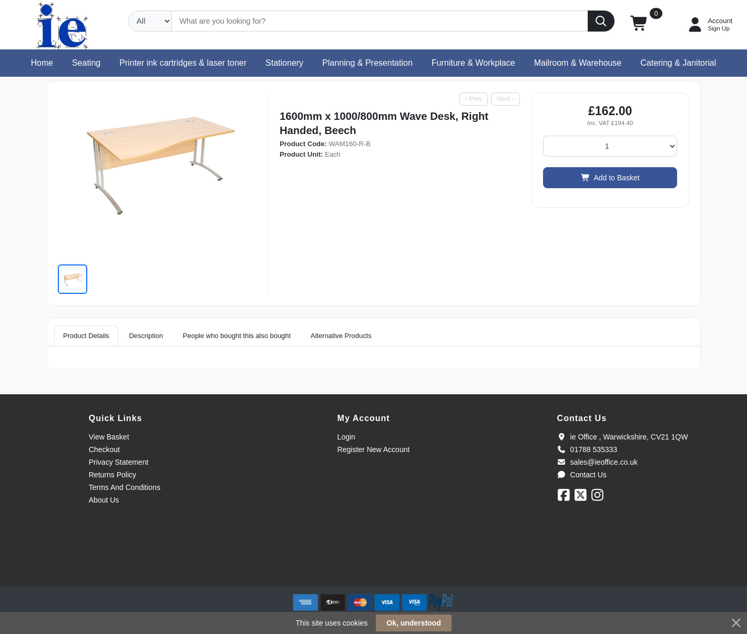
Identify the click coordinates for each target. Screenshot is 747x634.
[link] (373, 567)
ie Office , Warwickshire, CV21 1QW (622, 437)
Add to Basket (610, 177)
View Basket (109, 437)
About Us (104, 500)
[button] (639, 24)
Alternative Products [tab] (341, 336)
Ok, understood (413, 623)
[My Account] (709, 24)
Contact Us (582, 475)
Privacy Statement (119, 462)
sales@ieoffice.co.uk (597, 462)
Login (346, 437)
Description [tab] (146, 336)
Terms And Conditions (124, 487)
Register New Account (373, 449)
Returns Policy (112, 475)
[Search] (380, 21)
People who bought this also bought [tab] (237, 336)
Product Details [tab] (86, 336)
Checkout (104, 449)
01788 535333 (587, 449)
